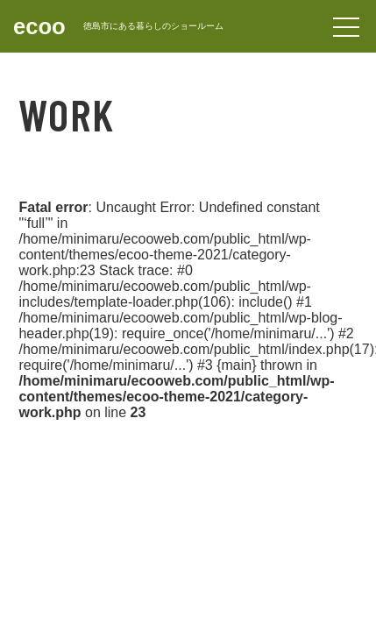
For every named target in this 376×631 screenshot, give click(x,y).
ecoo (39, 26)
